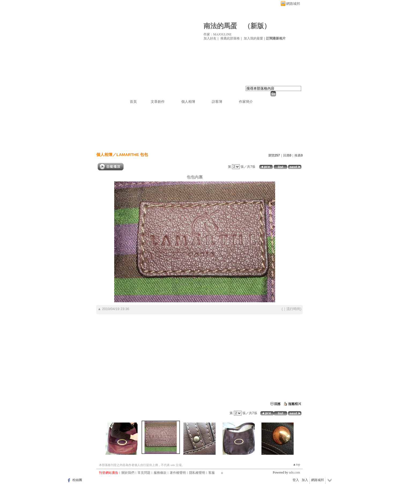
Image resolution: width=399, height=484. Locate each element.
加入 (305, 480)
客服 (211, 473)
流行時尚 (293, 309)
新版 (257, 26)
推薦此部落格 (230, 38)
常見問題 (144, 473)
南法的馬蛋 (220, 26)
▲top (296, 464)
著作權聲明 (178, 473)
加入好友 (210, 38)
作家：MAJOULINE (218, 34)
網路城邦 (293, 4)
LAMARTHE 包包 (132, 154)
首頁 (133, 102)
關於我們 (127, 473)
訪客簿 (217, 102)
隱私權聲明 (197, 473)
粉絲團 (77, 480)
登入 (296, 480)
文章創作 (158, 102)
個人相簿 (188, 102)
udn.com (294, 472)
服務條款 (160, 473)
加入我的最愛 (253, 38)
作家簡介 (246, 102)
